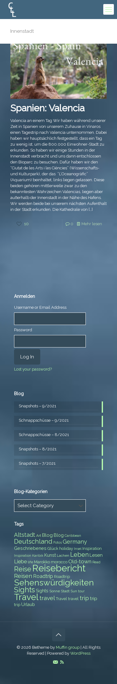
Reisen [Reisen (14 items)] (23, 576)
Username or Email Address (40, 307)
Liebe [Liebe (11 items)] (20, 562)
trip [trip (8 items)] (17, 604)
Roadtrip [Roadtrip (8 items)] (62, 576)
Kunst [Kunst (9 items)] (50, 555)
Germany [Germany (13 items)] (75, 541)
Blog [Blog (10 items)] (47, 535)
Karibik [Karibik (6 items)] (37, 555)
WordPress (80, 653)
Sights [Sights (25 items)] (24, 589)
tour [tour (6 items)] (81, 591)
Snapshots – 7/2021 (37, 463)
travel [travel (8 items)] (73, 598)
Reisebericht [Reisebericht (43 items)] (58, 568)
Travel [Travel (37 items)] (26, 597)
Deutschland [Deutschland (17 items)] (33, 541)
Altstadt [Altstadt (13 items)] (24, 534)
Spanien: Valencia (47, 108)
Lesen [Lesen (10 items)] (96, 555)
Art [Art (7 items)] (38, 535)
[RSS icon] (62, 662)
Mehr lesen (91, 223)
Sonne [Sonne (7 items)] (54, 591)
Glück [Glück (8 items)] (52, 548)
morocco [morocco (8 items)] (59, 562)
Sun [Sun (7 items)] (74, 591)
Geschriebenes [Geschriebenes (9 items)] (30, 548)
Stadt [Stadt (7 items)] (65, 591)
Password (23, 329)
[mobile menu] (108, 9)
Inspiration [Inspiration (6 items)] (22, 555)
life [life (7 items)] (30, 562)
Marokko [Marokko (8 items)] (42, 562)
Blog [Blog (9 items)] (59, 535)
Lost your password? (33, 369)
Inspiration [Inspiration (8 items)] (92, 548)
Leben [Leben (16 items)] (79, 554)
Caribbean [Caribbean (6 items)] (73, 535)
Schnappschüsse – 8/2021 (44, 434)
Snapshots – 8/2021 (37, 449)
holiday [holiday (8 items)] (66, 548)
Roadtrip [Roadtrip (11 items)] (43, 576)
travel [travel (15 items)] (47, 597)
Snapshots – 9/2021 (37, 406)
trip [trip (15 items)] (84, 597)
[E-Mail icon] (55, 662)
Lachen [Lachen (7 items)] (63, 555)
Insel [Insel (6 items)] (77, 549)
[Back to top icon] (58, 634)
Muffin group (68, 647)
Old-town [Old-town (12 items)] (79, 561)
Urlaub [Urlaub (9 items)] (28, 604)
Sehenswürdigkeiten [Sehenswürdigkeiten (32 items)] (54, 582)
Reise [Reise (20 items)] (22, 569)
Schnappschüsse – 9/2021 (44, 420)
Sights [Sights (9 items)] (42, 590)
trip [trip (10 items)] (93, 598)
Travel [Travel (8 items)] (61, 598)
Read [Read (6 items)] (96, 562)
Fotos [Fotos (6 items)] (57, 542)
